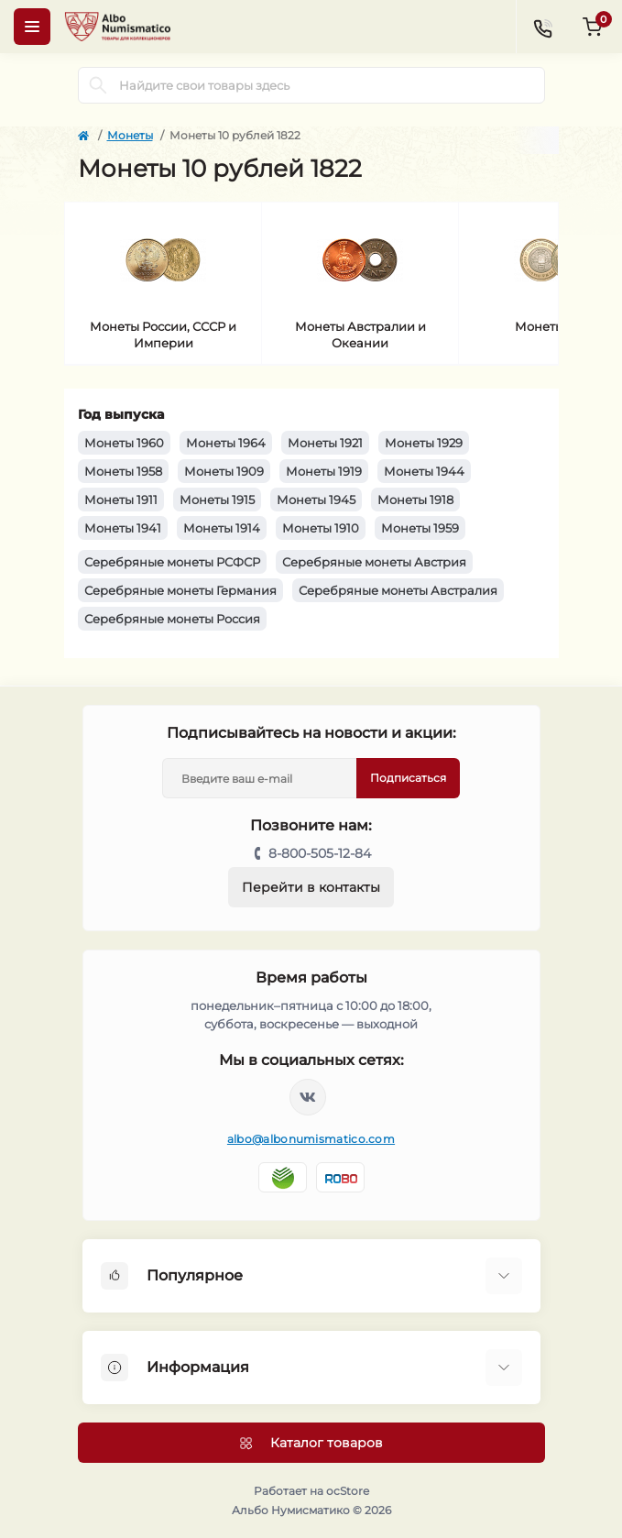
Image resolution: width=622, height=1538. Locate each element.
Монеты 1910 (320, 528)
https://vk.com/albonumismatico (308, 1097)
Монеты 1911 (121, 499)
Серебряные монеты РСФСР (172, 562)
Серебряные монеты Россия (172, 618)
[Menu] (32, 26)
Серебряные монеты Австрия (374, 562)
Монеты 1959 (420, 528)
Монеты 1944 (424, 471)
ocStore (347, 1491)
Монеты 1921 (325, 442)
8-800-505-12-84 (319, 853)
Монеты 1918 (415, 499)
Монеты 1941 (122, 528)
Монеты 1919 (324, 471)
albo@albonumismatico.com (311, 1139)
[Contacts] (542, 26)
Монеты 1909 (224, 471)
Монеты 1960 (124, 442)
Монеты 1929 (424, 442)
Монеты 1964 (226, 442)
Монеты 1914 (221, 528)
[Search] (98, 85)
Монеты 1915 (217, 499)
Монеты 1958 (123, 471)
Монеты (130, 135)
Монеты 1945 (316, 499)
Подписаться (408, 778)
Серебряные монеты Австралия (398, 590)
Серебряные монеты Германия (180, 590)
